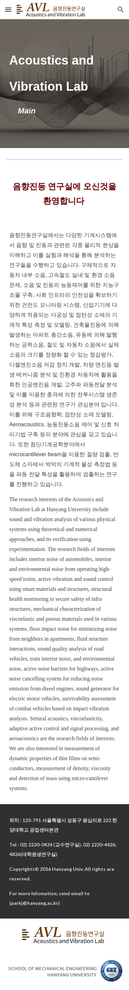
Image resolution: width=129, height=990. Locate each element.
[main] (65, 84)
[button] (8, 9)
